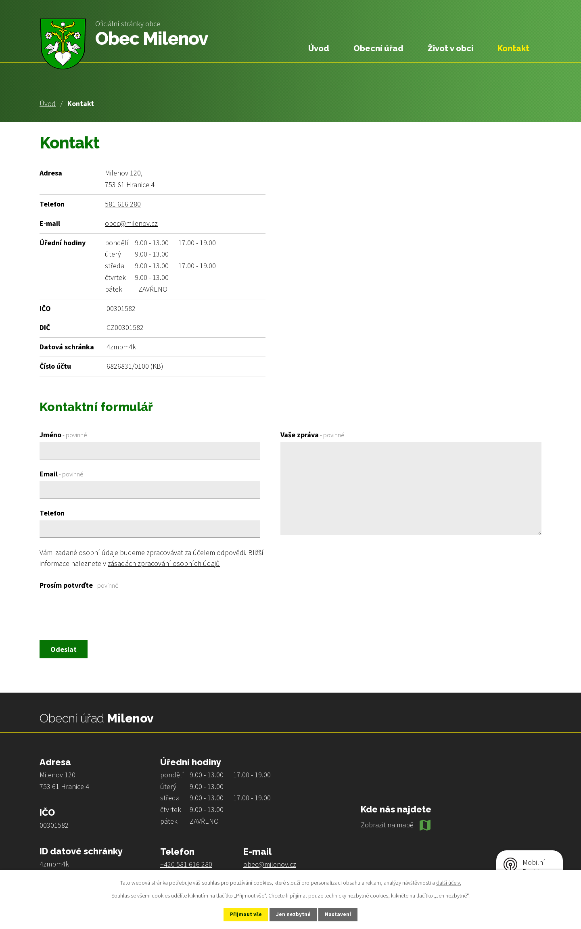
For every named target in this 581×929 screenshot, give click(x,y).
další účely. (448, 881)
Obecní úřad (378, 48)
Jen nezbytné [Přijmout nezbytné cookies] (294, 914)
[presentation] (101, 612)
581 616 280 (123, 204)
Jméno (63, 434)
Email (62, 473)
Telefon (52, 513)
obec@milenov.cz (131, 223)
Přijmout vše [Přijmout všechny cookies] (241, 914)
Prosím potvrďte (79, 585)
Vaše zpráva (312, 434)
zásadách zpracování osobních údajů (164, 563)
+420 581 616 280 (186, 865)
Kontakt (513, 48)
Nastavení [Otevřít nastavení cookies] (343, 914)
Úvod (48, 103)
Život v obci (450, 48)
